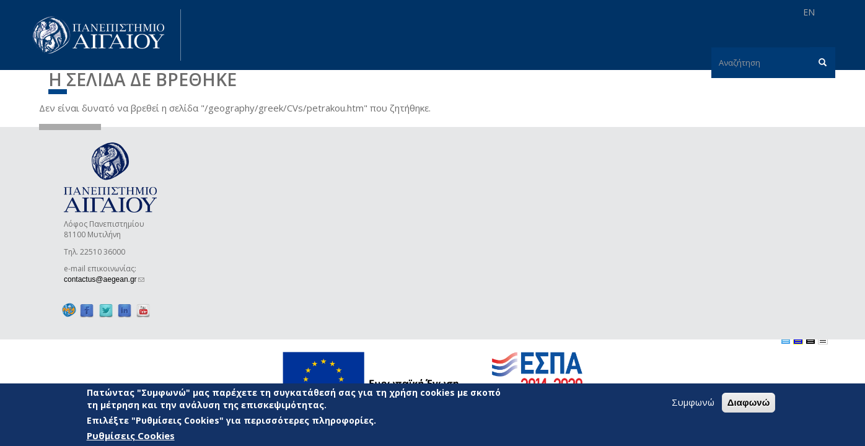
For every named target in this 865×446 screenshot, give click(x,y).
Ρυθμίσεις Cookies (131, 435)
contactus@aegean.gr (104, 279)
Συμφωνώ (693, 402)
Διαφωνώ (748, 402)
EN (809, 12)
